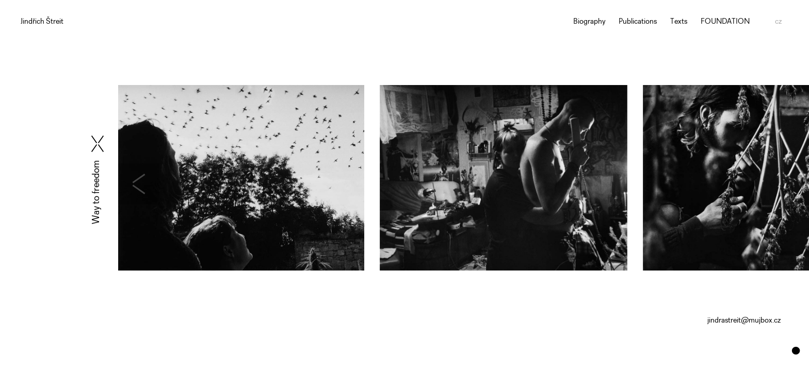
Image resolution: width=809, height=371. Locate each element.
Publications (638, 22)
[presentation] (162, 184)
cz (778, 22)
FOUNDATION (725, 22)
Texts (678, 22)
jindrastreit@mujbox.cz (744, 321)
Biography (589, 22)
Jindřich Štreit (42, 22)
